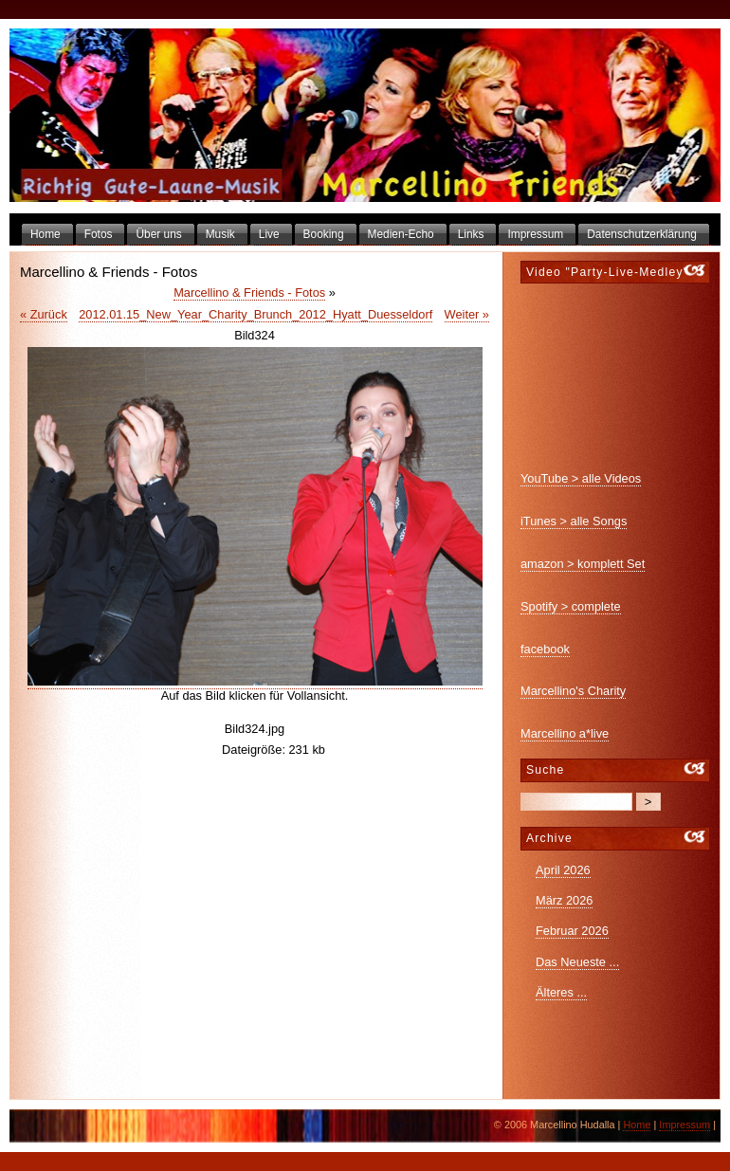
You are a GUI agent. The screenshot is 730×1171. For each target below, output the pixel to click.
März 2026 (564, 900)
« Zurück (43, 314)
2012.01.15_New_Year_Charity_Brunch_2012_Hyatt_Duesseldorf (255, 314)
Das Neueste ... (577, 962)
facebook (545, 649)
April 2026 (563, 870)
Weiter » (467, 314)
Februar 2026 (572, 931)
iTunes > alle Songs (573, 521)
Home (636, 1124)
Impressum (684, 1124)
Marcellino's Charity (573, 691)
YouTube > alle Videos (580, 478)
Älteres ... (561, 992)
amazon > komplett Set (582, 564)
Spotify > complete (570, 606)
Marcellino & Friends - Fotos (249, 292)
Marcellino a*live (564, 733)
